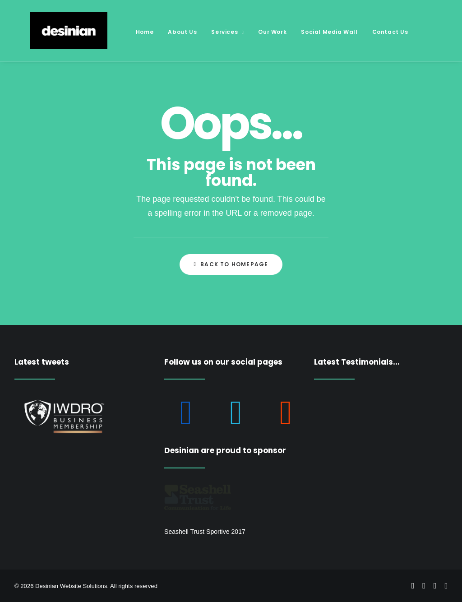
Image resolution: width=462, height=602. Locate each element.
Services (212, 32)
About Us (166, 32)
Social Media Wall (314, 32)
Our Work (257, 32)
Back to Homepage (231, 264)
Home (129, 32)
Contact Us (375, 32)
